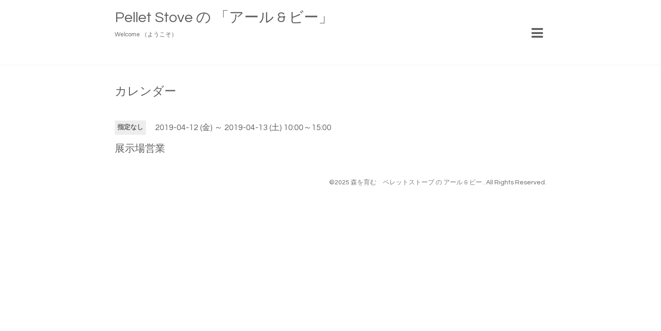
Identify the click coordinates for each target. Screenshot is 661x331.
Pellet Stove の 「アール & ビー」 (224, 17)
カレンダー (145, 91)
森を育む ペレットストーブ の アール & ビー (417, 182)
